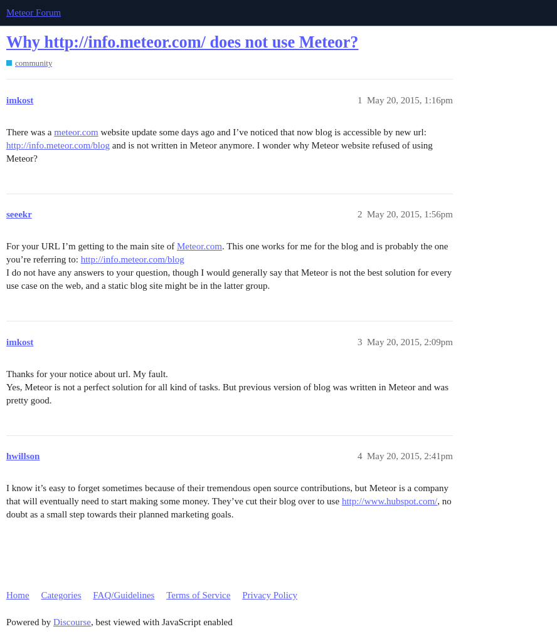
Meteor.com (199, 246)
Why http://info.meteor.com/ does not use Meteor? (182, 42)
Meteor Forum (33, 13)
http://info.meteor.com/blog (58, 145)
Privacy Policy (269, 595)
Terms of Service (198, 595)
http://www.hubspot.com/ (389, 501)
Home (17, 595)
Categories (61, 595)
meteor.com (76, 132)
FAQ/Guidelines (123, 595)
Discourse (72, 622)
